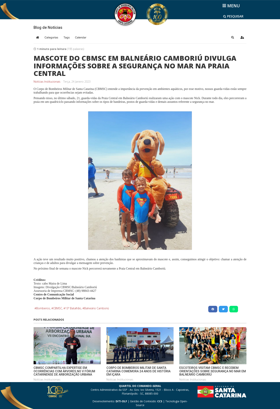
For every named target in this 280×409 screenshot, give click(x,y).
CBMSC (57, 308)
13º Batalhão (73, 308)
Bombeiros (43, 308)
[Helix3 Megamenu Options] (232, 5)
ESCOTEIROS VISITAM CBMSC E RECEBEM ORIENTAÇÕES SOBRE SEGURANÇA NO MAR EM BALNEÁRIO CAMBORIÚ (212, 371)
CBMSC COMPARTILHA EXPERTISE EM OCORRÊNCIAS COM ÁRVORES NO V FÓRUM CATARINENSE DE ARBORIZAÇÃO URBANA (64, 371)
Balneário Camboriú (96, 308)
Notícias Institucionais (47, 81)
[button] (232, 37)
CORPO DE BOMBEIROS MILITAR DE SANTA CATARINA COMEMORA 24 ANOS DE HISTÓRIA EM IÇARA (138, 371)
